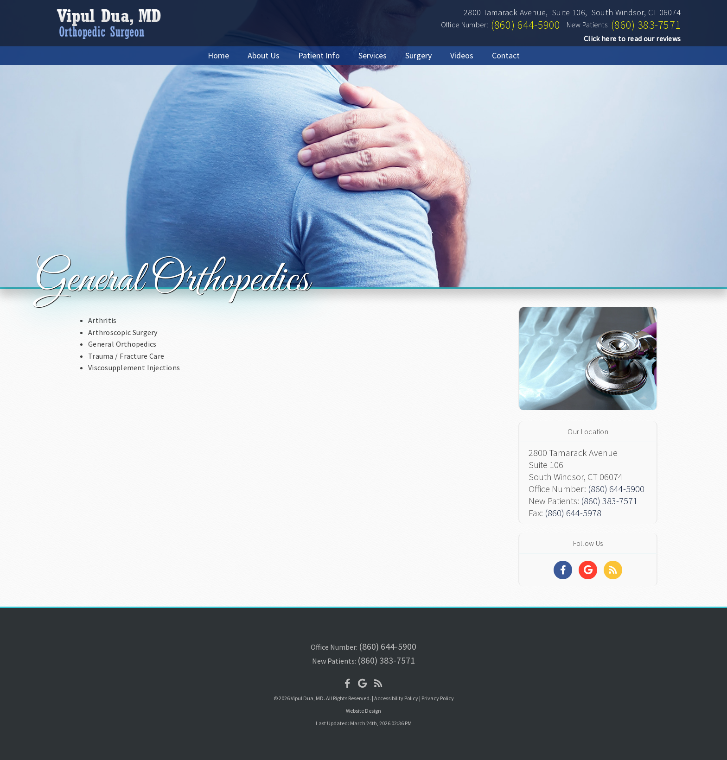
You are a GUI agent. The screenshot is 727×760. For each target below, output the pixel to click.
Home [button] (218, 55)
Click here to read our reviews (632, 38)
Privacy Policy (437, 698)
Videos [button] (461, 55)
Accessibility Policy (396, 698)
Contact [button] (506, 55)
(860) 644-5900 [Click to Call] (526, 25)
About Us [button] (264, 55)
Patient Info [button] (319, 55)
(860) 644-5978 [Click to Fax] (573, 513)
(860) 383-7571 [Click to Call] (646, 25)
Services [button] (372, 55)
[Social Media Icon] (347, 683)
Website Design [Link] (363, 710)
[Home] (107, 39)
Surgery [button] (418, 55)
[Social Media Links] (563, 570)
